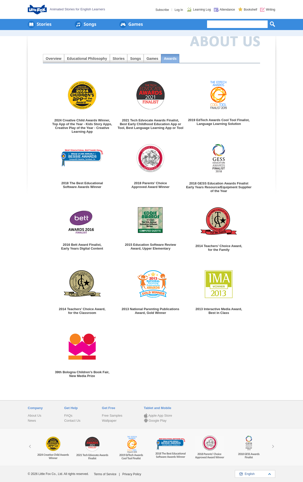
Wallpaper (109, 420)
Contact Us (72, 420)
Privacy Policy (131, 474)
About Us (34, 415)
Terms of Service (105, 474)
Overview (53, 59)
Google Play (155, 420)
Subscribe (162, 10)
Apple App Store (158, 415)
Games (152, 59)
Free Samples (112, 415)
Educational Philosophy (87, 59)
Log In (178, 10)
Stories (118, 59)
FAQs (68, 415)
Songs (135, 59)
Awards (170, 59)
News (32, 420)
